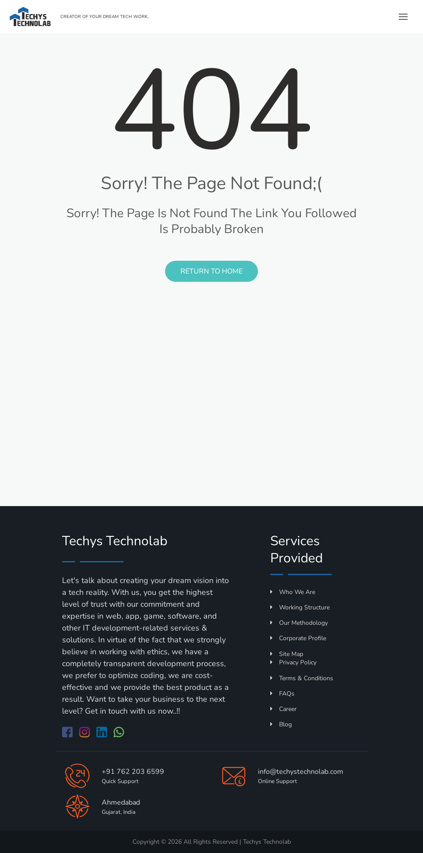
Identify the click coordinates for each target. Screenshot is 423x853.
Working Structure (300, 607)
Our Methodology (299, 623)
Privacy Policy (293, 662)
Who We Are (292, 592)
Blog (281, 724)
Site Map (286, 654)
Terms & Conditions (301, 678)
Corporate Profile (298, 638)
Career (283, 709)
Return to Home (211, 271)
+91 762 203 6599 (133, 771)
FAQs (282, 693)
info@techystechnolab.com (300, 771)
